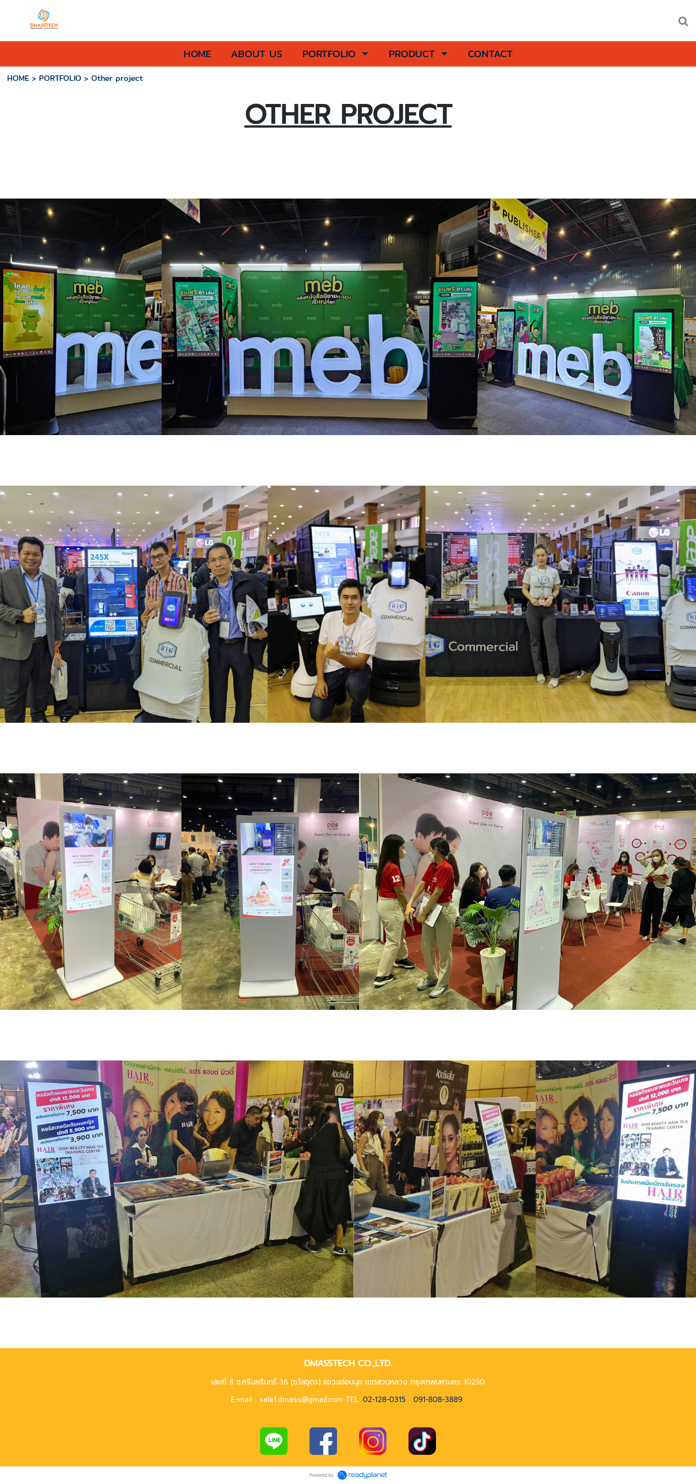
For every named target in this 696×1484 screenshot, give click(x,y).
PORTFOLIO (60, 78)
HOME (18, 78)
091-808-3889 (437, 1399)
